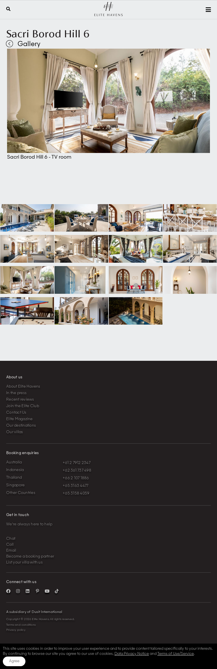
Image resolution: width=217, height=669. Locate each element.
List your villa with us (24, 562)
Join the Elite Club (22, 406)
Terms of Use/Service (175, 654)
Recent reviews (20, 400)
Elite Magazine (19, 419)
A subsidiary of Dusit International (34, 612)
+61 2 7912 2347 (76, 463)
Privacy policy (15, 630)
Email (11, 551)
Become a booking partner (30, 556)
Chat (10, 539)
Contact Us (16, 413)
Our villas (14, 432)
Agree (14, 661)
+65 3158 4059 (76, 493)
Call (10, 545)
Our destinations (21, 426)
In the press (16, 393)
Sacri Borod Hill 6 (48, 33)
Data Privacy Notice (131, 654)
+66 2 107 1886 (76, 478)
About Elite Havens (23, 387)
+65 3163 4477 (75, 486)
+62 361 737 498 (77, 470)
